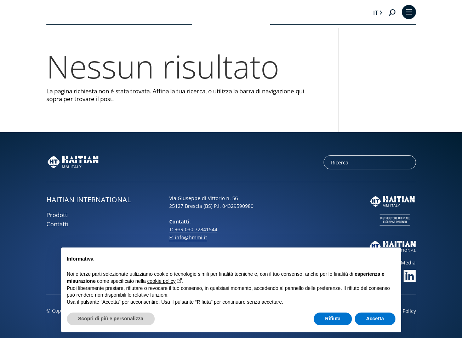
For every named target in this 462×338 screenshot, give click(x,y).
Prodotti (57, 215)
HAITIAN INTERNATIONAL (88, 199)
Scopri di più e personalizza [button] (110, 318)
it (375, 12)
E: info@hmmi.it (188, 237)
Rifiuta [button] (333, 318)
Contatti (57, 224)
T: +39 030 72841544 (193, 229)
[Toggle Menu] (409, 12)
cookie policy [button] (161, 281)
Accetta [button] (375, 318)
